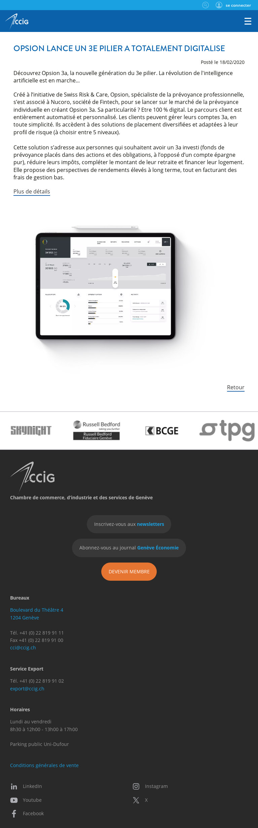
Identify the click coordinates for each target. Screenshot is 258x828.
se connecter (238, 5)
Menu (247, 21)
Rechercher (205, 5)
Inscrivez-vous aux (129, 524)
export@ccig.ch (27, 688)
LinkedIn (26, 786)
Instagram (150, 786)
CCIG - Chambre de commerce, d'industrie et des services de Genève (16, 21)
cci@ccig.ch (23, 647)
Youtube (26, 800)
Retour (236, 387)
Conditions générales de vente (44, 765)
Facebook (27, 813)
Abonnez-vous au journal (129, 547)
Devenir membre (129, 571)
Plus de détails (31, 191)
